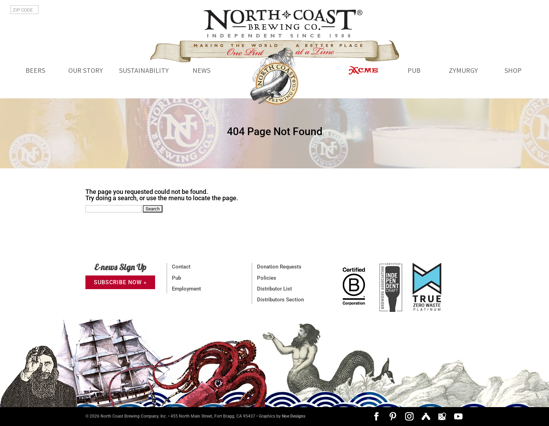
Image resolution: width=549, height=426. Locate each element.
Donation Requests (279, 267)
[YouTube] (458, 417)
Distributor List (274, 289)
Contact (181, 267)
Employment (186, 289)
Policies (266, 278)
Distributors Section (280, 299)
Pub (176, 278)
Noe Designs (293, 416)
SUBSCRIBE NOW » (120, 282)
